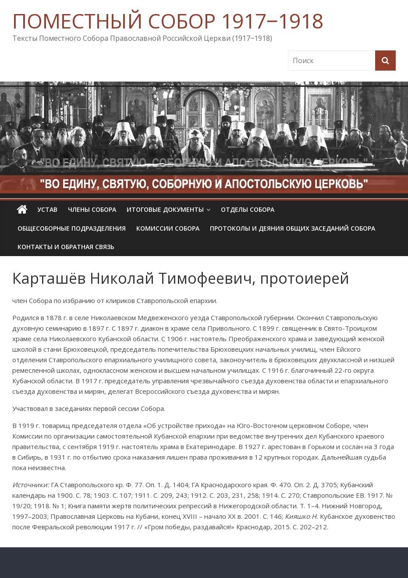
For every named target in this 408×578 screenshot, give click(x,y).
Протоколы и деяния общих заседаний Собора (292, 228)
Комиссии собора (167, 228)
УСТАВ (47, 209)
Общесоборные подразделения (72, 228)
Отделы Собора (247, 209)
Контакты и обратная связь (66, 247)
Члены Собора (92, 209)
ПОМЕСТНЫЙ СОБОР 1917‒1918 (167, 20)
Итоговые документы (165, 209)
